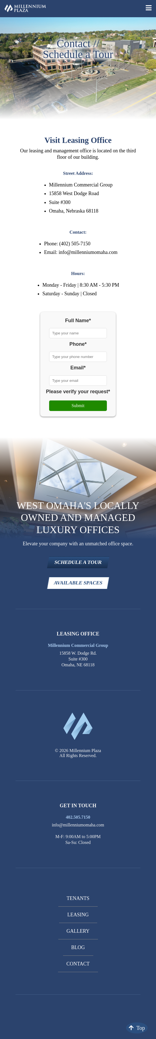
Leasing (78, 914)
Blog (78, 947)
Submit (78, 405)
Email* (77, 367)
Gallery (78, 931)
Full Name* (78, 320)
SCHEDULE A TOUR (78, 562)
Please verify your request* (78, 391)
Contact (78, 963)
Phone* (78, 344)
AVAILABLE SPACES (78, 583)
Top (137, 1028)
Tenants (78, 898)
